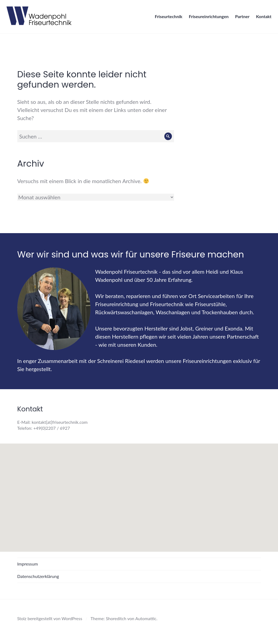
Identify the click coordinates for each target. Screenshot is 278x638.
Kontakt (262, 18)
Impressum (27, 563)
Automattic (145, 618)
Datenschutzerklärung (38, 576)
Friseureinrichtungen (207, 18)
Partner (241, 18)
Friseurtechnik (167, 18)
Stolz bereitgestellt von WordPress (49, 618)
